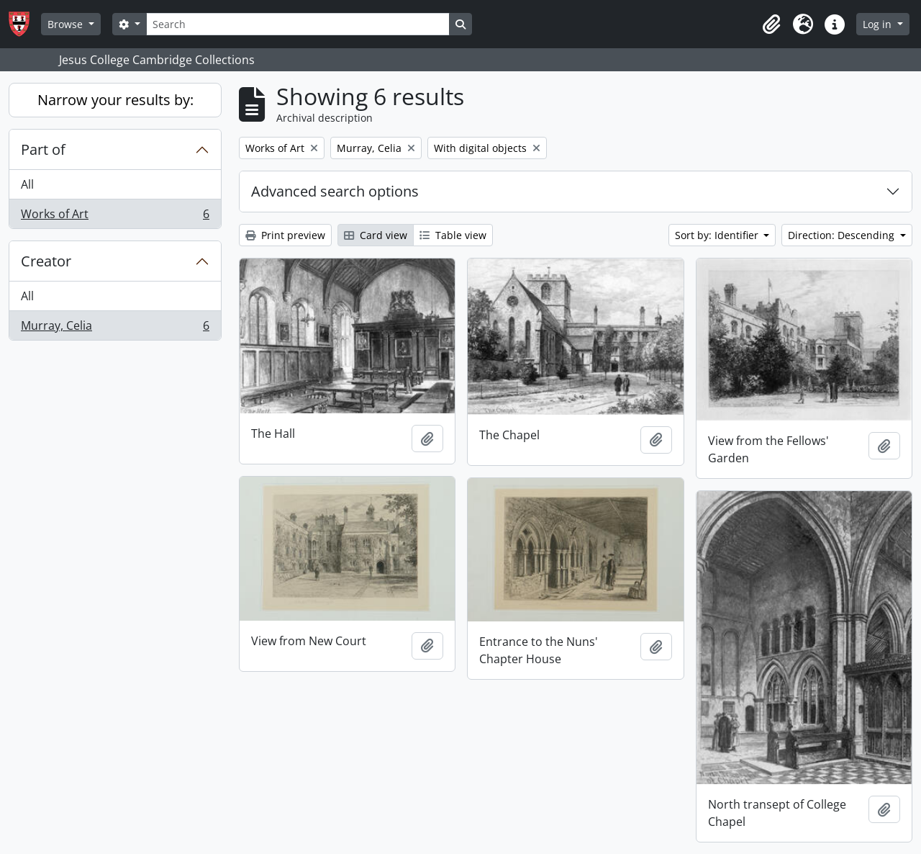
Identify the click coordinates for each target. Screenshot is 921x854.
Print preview (285, 235)
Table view (452, 235)
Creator (46, 261)
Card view (375, 235)
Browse (66, 24)
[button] (771, 24)
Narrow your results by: (115, 99)
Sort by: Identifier (718, 235)
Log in (878, 24)
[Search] (298, 24)
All (27, 184)
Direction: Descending (842, 235)
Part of (43, 149)
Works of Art (114, 216)
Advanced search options (335, 191)
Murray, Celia (114, 328)
